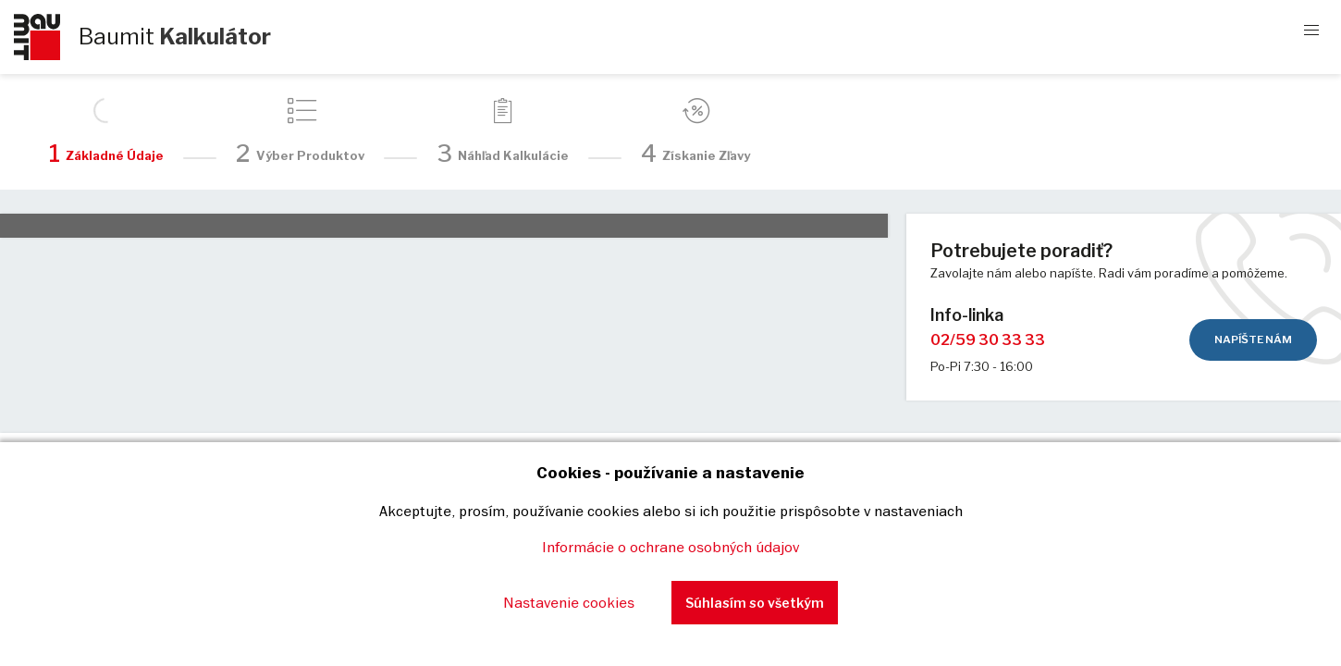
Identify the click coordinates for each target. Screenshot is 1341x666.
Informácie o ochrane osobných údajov (670, 546)
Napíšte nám (1253, 339)
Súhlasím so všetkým (754, 602)
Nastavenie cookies (568, 602)
